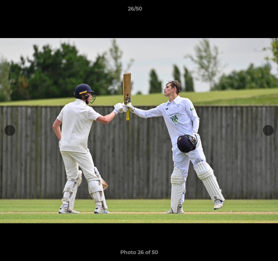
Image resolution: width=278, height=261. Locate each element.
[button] (252, 10)
